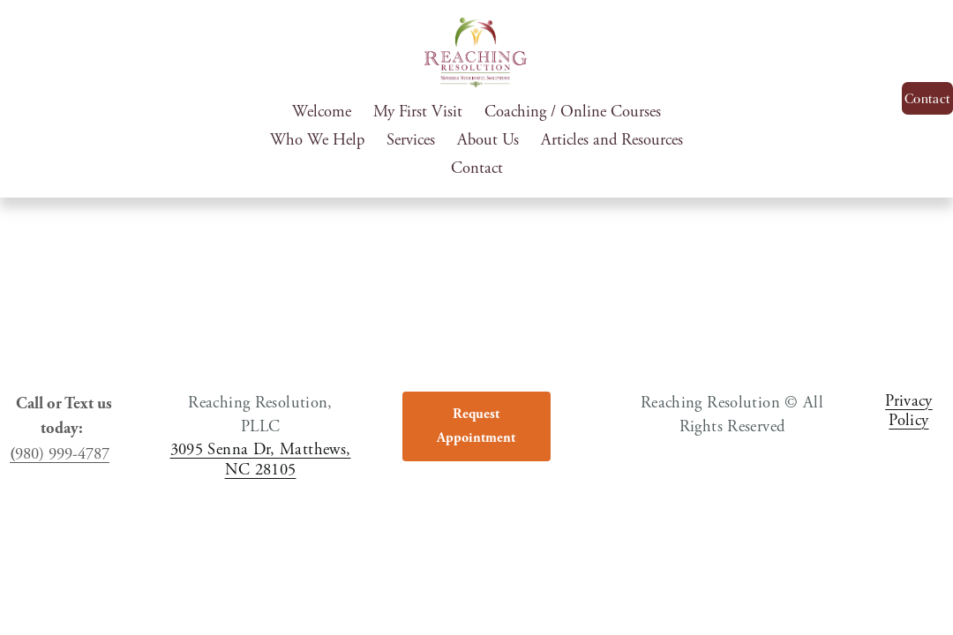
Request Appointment (476, 429)
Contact (477, 168)
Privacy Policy (909, 414)
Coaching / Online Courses (572, 112)
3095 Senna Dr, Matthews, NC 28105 (260, 462)
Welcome (321, 112)
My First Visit (417, 112)
